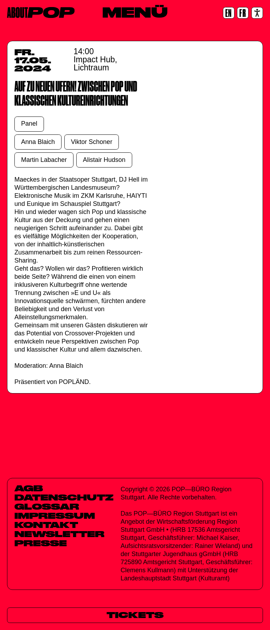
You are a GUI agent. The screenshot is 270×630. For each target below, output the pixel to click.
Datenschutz (64, 497)
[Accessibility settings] (257, 12)
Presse (40, 543)
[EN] (228, 12)
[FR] (242, 12)
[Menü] (135, 12)
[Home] (41, 12)
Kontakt (46, 525)
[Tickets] (135, 615)
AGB (28, 488)
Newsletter (59, 534)
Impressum (54, 516)
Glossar (46, 506)
